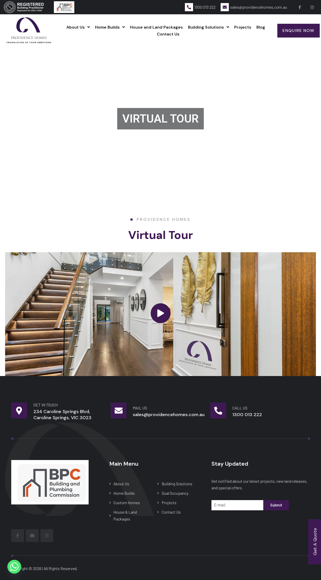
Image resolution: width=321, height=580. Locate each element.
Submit (276, 505)
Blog (260, 27)
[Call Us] (218, 410)
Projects (242, 27)
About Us (78, 27)
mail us (140, 407)
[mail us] (118, 410)
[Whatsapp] (14, 567)
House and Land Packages (156, 27)
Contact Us (168, 34)
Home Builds (110, 27)
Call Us (239, 407)
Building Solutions (208, 27)
